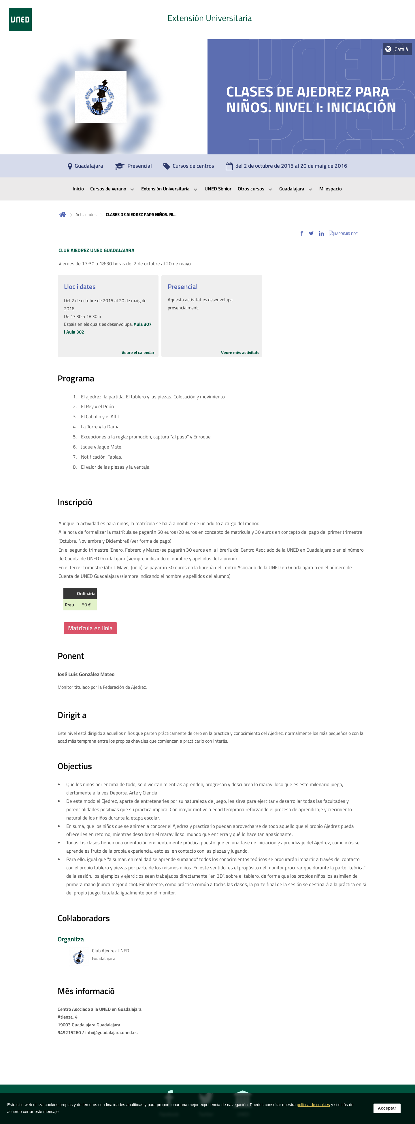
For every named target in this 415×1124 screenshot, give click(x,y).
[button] (302, 233)
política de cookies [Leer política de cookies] (313, 1107)
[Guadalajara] (85, 167)
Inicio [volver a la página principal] (63, 214)
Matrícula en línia (90, 628)
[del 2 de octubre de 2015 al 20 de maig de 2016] (286, 167)
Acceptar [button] (387, 1110)
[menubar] (207, 189)
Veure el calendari (139, 352)
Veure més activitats (240, 352)
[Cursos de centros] (189, 167)
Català (401, 49)
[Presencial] (133, 167)
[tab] (207, 19)
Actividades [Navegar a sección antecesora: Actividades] (86, 214)
